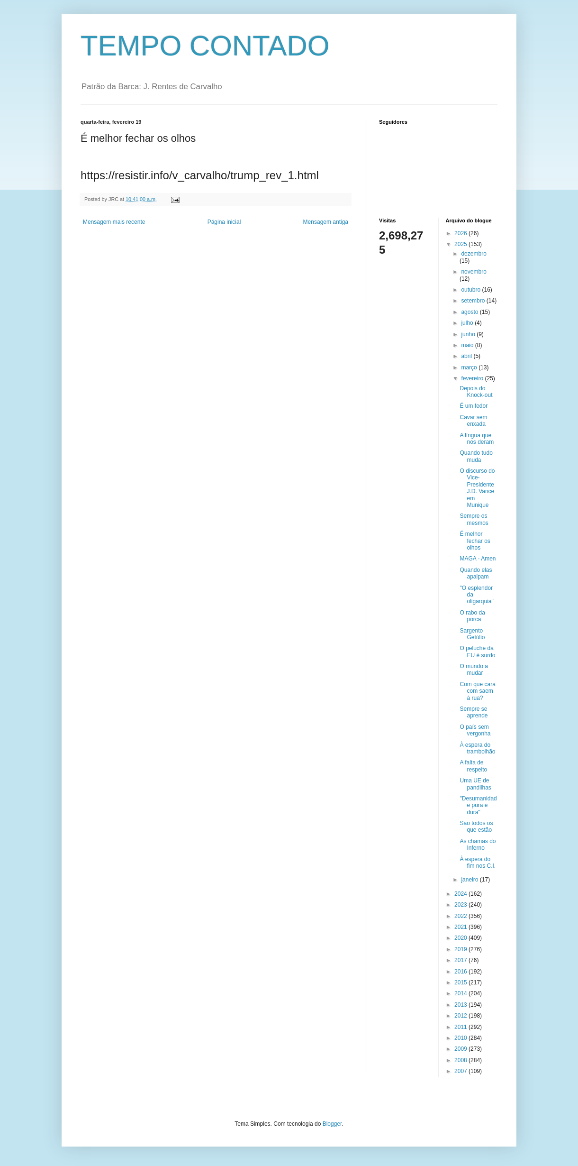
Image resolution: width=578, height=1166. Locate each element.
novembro (473, 271)
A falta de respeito (473, 765)
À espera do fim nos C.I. (478, 862)
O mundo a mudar (474, 669)
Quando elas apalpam (476, 573)
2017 (461, 960)
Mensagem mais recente (114, 222)
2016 (461, 971)
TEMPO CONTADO (205, 46)
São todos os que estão (476, 826)
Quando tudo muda (476, 456)
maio (468, 345)
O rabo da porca (472, 616)
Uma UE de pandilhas (475, 783)
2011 (461, 1027)
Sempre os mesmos (474, 519)
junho (469, 334)
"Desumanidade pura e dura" (478, 805)
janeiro (470, 879)
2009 (461, 1049)
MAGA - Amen (478, 558)
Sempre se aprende (474, 712)
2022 (461, 916)
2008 (461, 1060)
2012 (461, 1015)
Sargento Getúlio (472, 634)
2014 (461, 993)
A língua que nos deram (477, 438)
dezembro (473, 253)
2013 (461, 1004)
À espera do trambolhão (477, 748)
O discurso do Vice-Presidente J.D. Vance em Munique (477, 488)
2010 (461, 1038)
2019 (461, 949)
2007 (461, 1071)
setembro (473, 300)
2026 (461, 233)
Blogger (332, 1123)
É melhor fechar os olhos (475, 541)
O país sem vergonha (475, 730)
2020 (461, 938)
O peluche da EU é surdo (477, 651)
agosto (470, 312)
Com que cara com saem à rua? (477, 691)
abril (467, 356)
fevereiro (473, 378)
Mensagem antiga (325, 222)
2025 (461, 244)
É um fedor (474, 406)
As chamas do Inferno (478, 844)
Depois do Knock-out (476, 391)
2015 (461, 982)
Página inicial (224, 222)
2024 (461, 894)
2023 (461, 904)
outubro (471, 289)
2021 (461, 927)
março (470, 367)
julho (468, 323)
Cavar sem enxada (473, 420)
